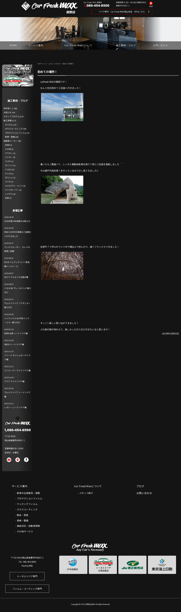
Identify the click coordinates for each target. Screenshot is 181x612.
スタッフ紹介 (86, 493)
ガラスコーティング (14, 128)
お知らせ (7, 112)
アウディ (9, 153)
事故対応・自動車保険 (28, 526)
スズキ (8, 161)
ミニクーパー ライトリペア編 (17, 370)
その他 (8, 149)
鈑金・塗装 (22, 515)
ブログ (140, 486)
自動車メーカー (10, 140)
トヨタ (8, 169)
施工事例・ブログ (126, 45)
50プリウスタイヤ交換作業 (16, 277)
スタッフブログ (54, 63)
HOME (13, 45)
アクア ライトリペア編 (14, 381)
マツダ (8, 181)
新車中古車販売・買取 (28, 493)
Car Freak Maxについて (78, 45)
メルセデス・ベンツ (14, 185)
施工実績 (7, 120)
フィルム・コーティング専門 (27, 588)
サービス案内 (35, 45)
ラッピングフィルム (27, 504)
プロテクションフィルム (16, 132)
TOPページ (41, 63)
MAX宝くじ (8, 108)
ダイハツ (9, 165)
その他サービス (25, 531)
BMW (7, 145)
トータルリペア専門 (27, 576)
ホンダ (8, 173)
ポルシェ (9, 177)
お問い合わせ (160, 45)
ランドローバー (12, 189)
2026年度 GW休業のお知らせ (17, 221)
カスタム (9, 124)
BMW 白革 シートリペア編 (16, 333)
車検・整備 (10, 136)
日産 (7, 197)
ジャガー (9, 157)
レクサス (9, 193)
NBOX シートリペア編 (14, 344)
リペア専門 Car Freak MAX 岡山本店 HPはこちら (122, 11)
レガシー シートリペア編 (15, 407)
